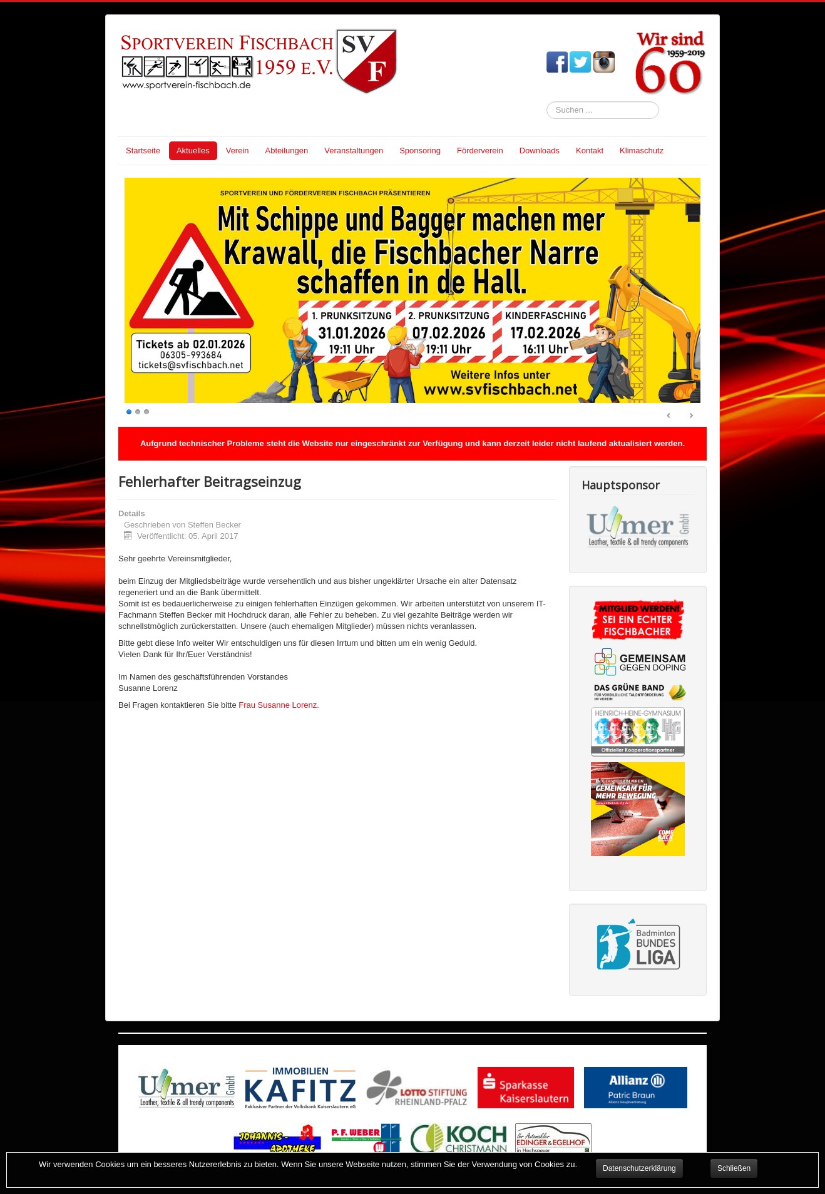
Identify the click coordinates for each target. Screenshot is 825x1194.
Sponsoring (420, 150)
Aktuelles (193, 150)
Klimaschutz (642, 150)
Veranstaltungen (353, 150)
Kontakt (589, 150)
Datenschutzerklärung (639, 1168)
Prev (669, 416)
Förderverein (480, 150)
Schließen (734, 1168)
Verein (237, 150)
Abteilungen (287, 150)
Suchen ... (546, 101)
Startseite (143, 150)
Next (691, 416)
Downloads (540, 150)
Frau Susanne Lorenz (277, 705)
